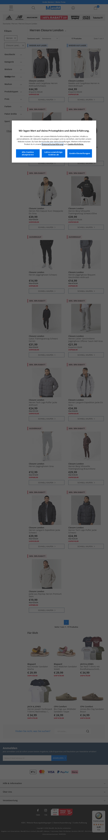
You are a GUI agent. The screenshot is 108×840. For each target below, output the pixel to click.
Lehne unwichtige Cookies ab (53, 153)
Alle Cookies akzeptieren (28, 153)
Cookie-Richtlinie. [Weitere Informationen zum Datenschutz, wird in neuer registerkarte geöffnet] (76, 144)
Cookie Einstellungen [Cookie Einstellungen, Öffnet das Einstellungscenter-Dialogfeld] (79, 153)
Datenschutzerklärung (52, 144)
